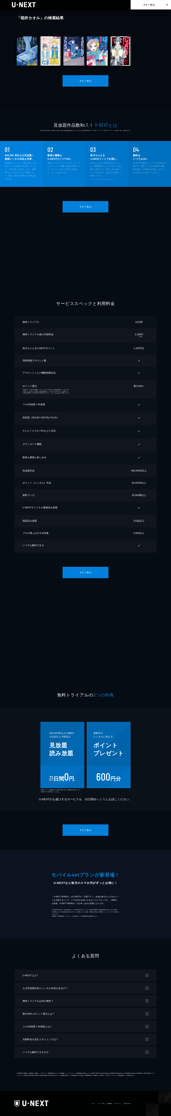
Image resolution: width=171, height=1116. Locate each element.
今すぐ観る (149, 4)
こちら (57, 392)
